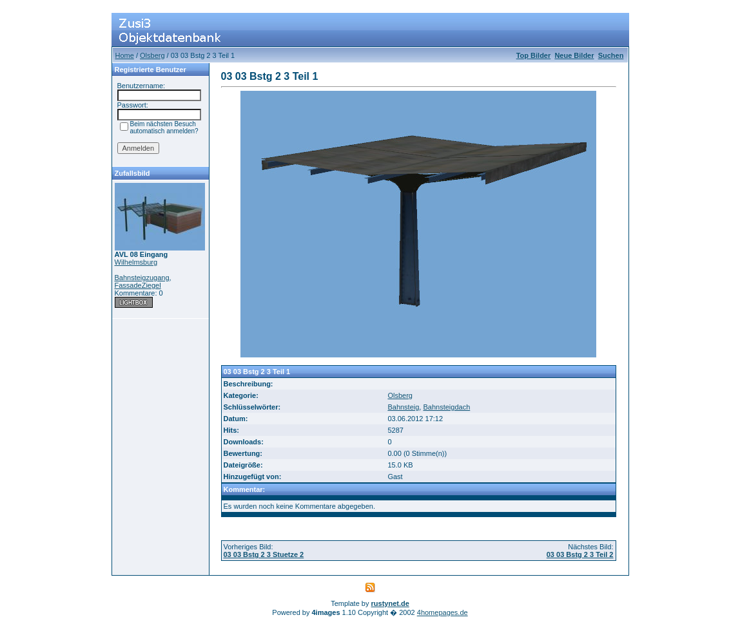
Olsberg (152, 55)
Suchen (611, 55)
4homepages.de (442, 612)
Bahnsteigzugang (142, 277)
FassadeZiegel (138, 285)
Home (124, 55)
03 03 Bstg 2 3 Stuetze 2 (264, 554)
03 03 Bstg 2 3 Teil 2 (580, 554)
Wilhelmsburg (136, 262)
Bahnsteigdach (446, 407)
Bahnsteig (403, 407)
